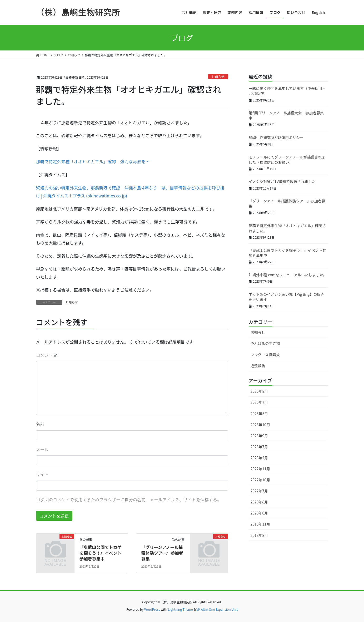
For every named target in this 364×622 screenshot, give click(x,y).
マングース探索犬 (265, 354)
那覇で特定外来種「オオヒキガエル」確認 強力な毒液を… (93, 161)
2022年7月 (259, 490)
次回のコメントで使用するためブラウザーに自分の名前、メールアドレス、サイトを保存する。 (130, 499)
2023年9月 (259, 435)
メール (42, 449)
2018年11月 (260, 524)
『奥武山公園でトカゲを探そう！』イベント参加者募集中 (100, 553)
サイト (42, 474)
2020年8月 (259, 501)
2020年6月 (259, 513)
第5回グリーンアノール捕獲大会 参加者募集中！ (286, 115)
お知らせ (218, 76)
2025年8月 (259, 391)
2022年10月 (260, 479)
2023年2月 (259, 457)
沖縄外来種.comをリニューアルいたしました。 (288, 274)
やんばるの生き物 (265, 343)
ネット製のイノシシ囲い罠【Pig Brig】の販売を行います (287, 297)
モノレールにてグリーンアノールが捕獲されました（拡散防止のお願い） (287, 159)
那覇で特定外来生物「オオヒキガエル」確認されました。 (287, 228)
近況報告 (258, 365)
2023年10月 (260, 424)
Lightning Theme (180, 609)
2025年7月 (259, 402)
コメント (47, 355)
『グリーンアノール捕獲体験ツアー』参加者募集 (162, 553)
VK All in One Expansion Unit (217, 609)
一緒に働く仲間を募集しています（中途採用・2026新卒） (287, 91)
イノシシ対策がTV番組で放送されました (282, 181)
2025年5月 (259, 413)
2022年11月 (260, 468)
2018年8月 (259, 535)
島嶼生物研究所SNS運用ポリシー (276, 137)
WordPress (152, 609)
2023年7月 (259, 446)
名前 (40, 424)
